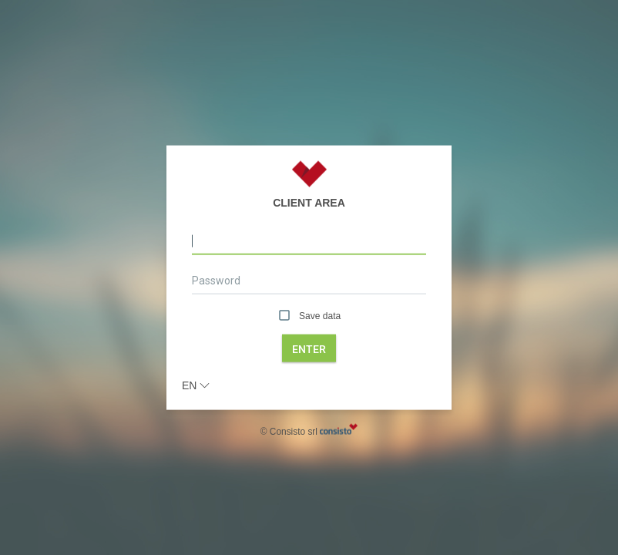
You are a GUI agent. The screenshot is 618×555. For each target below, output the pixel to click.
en (196, 385)
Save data (309, 315)
